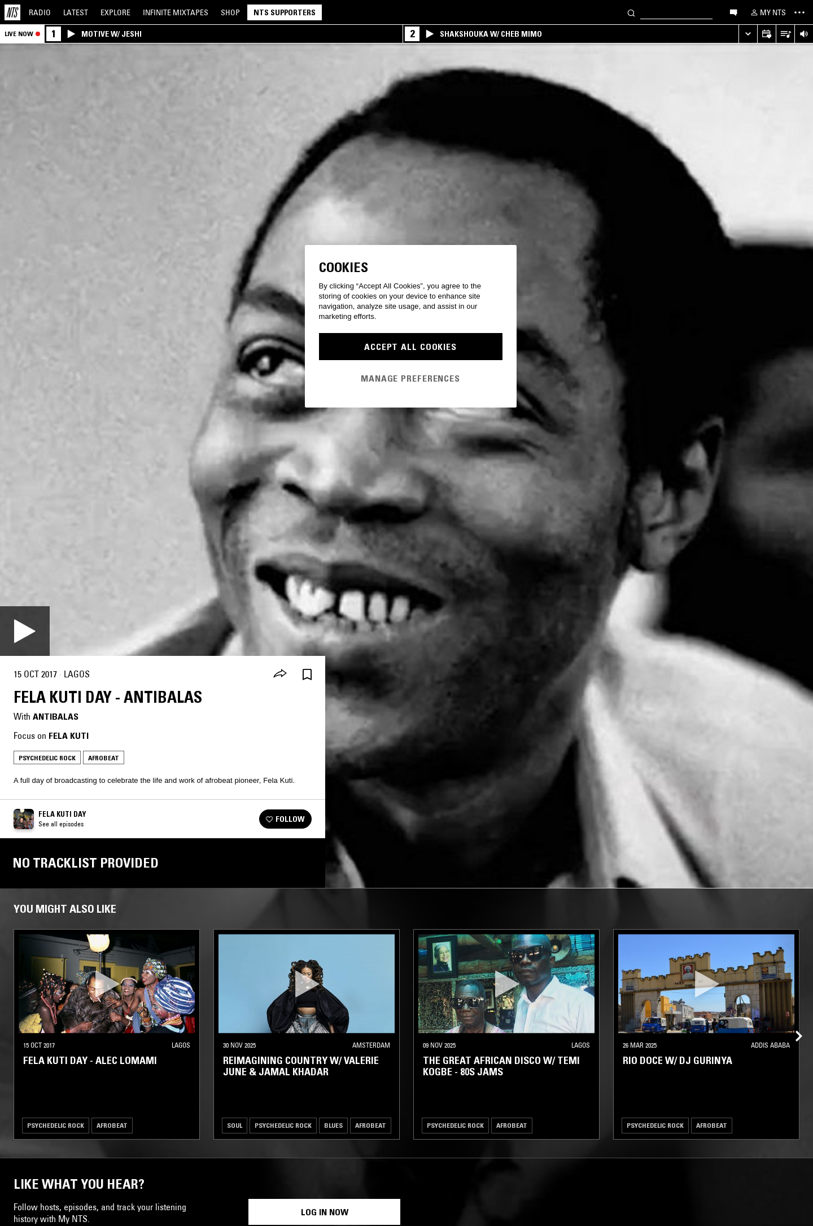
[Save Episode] (307, 674)
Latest (75, 12)
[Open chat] (733, 11)
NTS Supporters (284, 12)
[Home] (12, 12)
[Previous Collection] (791, 1023)
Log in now (324, 1212)
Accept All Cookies (410, 346)
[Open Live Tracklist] (785, 34)
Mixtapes (175, 12)
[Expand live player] (747, 34)
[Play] (25, 631)
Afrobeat (103, 758)
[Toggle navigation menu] (799, 12)
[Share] (280, 674)
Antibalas (55, 716)
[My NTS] (767, 12)
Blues (333, 1125)
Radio (40, 12)
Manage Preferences (410, 378)
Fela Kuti (69, 735)
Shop (230, 12)
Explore (115, 12)
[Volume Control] (803, 34)
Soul (234, 1125)
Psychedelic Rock (47, 758)
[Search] (631, 12)
